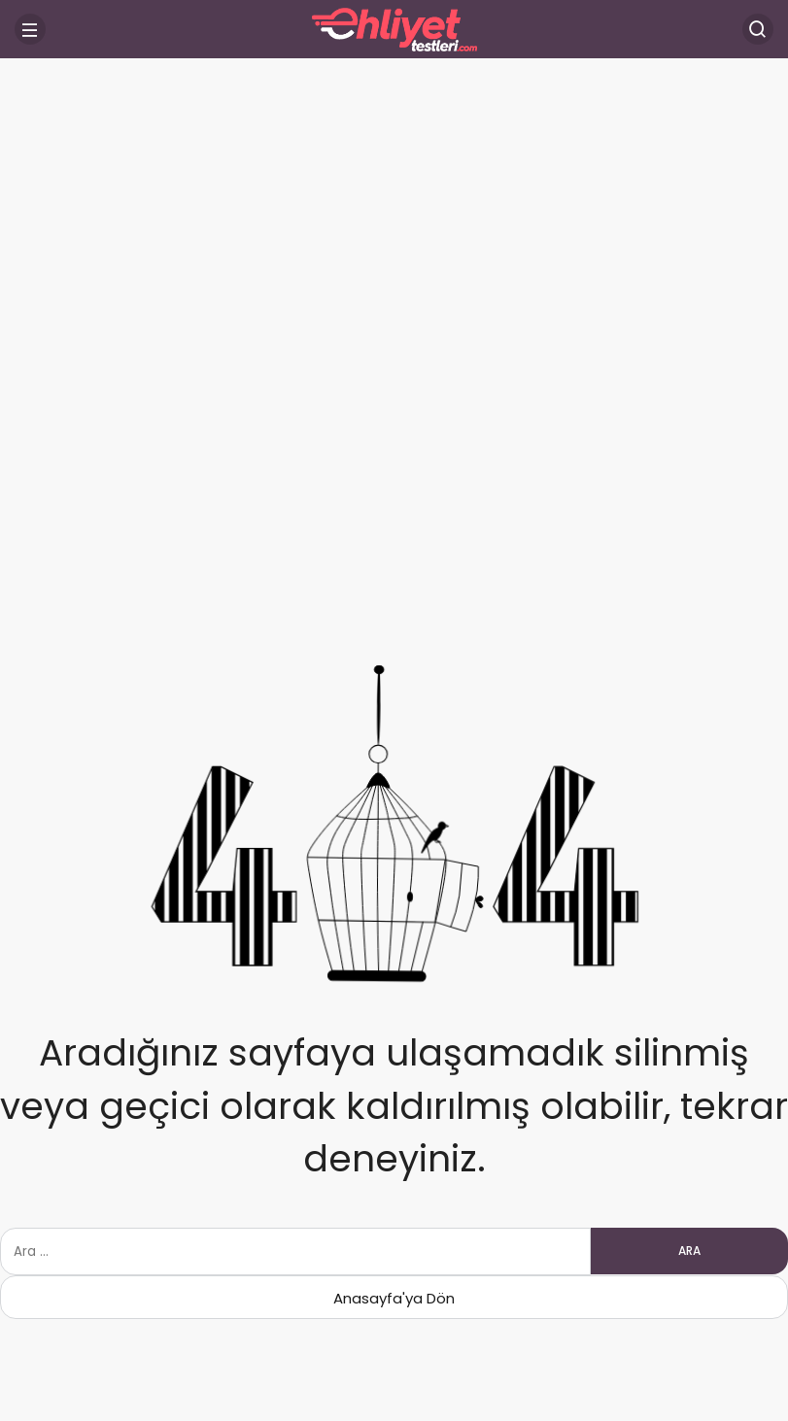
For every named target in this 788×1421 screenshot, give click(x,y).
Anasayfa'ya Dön (394, 1298)
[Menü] (30, 29)
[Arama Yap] (757, 29)
